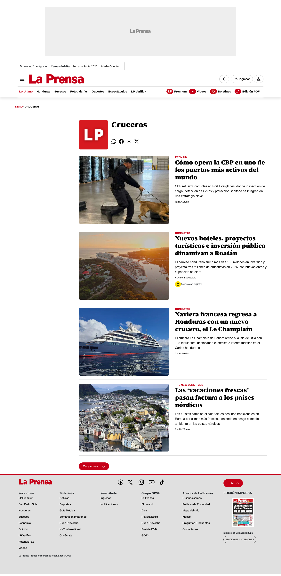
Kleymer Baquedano (185, 277)
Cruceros (32, 107)
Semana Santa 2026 (84, 66)
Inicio (18, 107)
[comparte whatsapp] (113, 141)
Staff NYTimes (182, 429)
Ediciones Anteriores (240, 539)
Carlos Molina (182, 353)
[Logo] (46, 79)
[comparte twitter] (136, 141)
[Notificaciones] (224, 79)
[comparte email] (129, 141)
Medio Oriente (110, 66)
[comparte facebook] (121, 141)
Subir (233, 483)
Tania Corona (182, 202)
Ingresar (244, 79)
